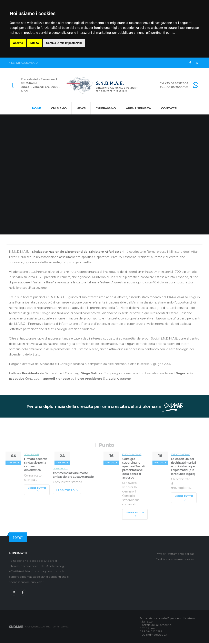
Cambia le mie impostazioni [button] (64, 43)
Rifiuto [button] (34, 43)
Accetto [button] (18, 43)
